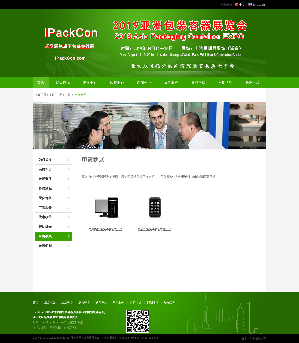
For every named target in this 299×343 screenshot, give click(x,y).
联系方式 (169, 302)
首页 (40, 82)
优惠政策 (45, 217)
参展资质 (45, 179)
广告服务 (45, 207)
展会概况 (49, 302)
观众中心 (67, 302)
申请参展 (45, 236)
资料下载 (135, 302)
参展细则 (45, 246)
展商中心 (64, 94)
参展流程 (45, 188)
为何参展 (45, 159)
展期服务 (118, 302)
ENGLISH (259, 4)
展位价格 (45, 198)
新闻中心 (101, 302)
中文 (242, 4)
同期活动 (152, 302)
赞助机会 (45, 227)
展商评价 (45, 169)
